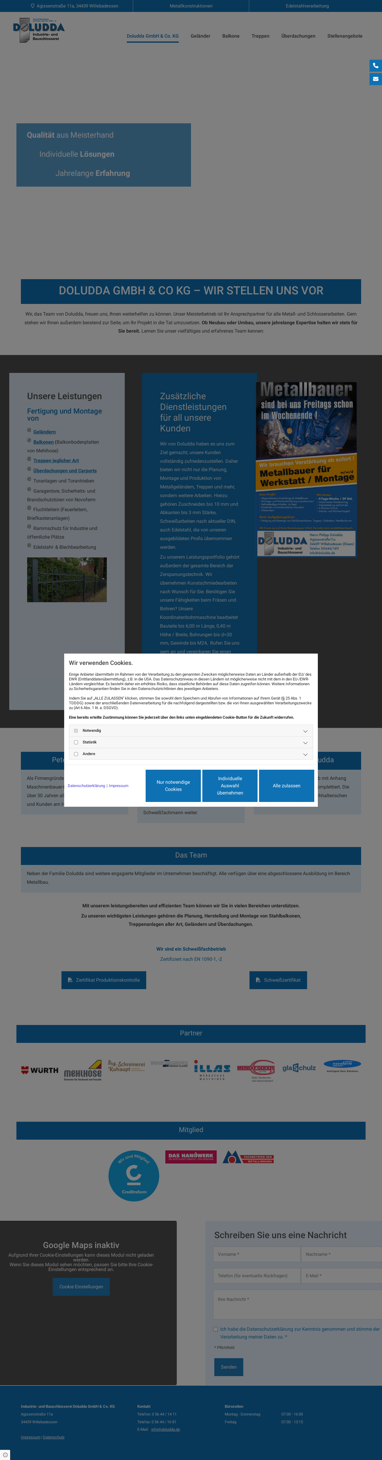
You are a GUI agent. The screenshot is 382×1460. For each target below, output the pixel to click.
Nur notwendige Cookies (173, 785)
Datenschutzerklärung (86, 785)
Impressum (118, 785)
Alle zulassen (287, 786)
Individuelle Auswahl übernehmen (230, 786)
